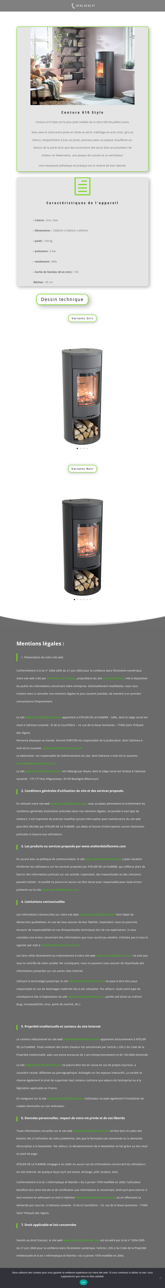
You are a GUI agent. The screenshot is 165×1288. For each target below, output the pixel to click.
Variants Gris (82, 318)
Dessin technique (62, 299)
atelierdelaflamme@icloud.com (63, 748)
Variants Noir (82, 469)
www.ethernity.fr (113, 678)
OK (83, 1282)
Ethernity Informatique (61, 678)
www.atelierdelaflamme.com (43, 717)
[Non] (160, 1278)
